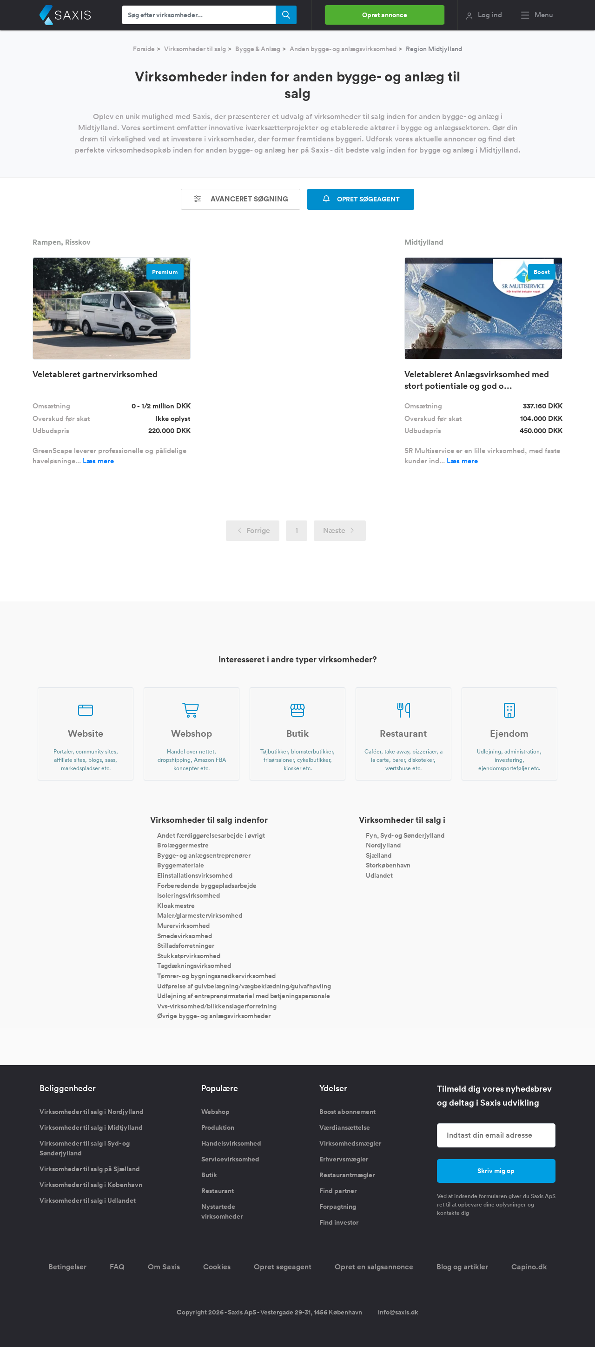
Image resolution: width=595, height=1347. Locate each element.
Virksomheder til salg (195, 48)
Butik (209, 1175)
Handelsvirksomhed (231, 1143)
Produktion (217, 1127)
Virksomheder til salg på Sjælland (90, 1169)
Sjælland (378, 855)
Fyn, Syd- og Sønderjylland (405, 835)
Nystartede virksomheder (222, 1211)
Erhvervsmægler (343, 1159)
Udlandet (379, 875)
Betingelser (67, 1267)
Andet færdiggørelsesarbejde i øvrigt (211, 835)
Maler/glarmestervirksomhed (199, 915)
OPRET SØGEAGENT (361, 199)
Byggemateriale (180, 865)
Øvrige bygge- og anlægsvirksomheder (214, 1015)
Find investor (338, 1222)
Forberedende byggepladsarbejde (207, 885)
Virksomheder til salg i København (91, 1184)
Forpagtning (337, 1206)
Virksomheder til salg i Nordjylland (92, 1111)
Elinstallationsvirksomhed (194, 875)
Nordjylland (383, 845)
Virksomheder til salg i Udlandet (88, 1200)
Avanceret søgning (241, 199)
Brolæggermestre (183, 845)
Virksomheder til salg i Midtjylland (91, 1127)
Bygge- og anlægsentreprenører (204, 855)
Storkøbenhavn (388, 865)
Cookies (217, 1267)
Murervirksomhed (183, 925)
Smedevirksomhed (184, 935)
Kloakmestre (176, 905)
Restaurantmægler (347, 1175)
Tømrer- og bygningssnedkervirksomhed (216, 975)
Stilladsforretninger (185, 945)
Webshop (215, 1111)
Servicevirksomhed (230, 1159)
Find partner (338, 1190)
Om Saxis (164, 1267)
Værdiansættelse (344, 1127)
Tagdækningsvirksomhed (194, 965)
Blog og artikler (462, 1267)
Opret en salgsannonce (374, 1267)
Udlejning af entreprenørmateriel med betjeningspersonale (243, 995)
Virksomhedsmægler (350, 1143)
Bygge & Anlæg (257, 48)
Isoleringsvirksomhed (188, 895)
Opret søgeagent (282, 1267)
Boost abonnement (347, 1111)
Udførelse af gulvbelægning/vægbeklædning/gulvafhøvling (244, 985)
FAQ (117, 1267)
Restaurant (217, 1190)
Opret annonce (384, 15)
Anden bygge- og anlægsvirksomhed (343, 48)
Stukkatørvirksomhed (188, 955)
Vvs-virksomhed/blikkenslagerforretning (217, 1005)
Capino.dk (529, 1267)
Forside (144, 48)
